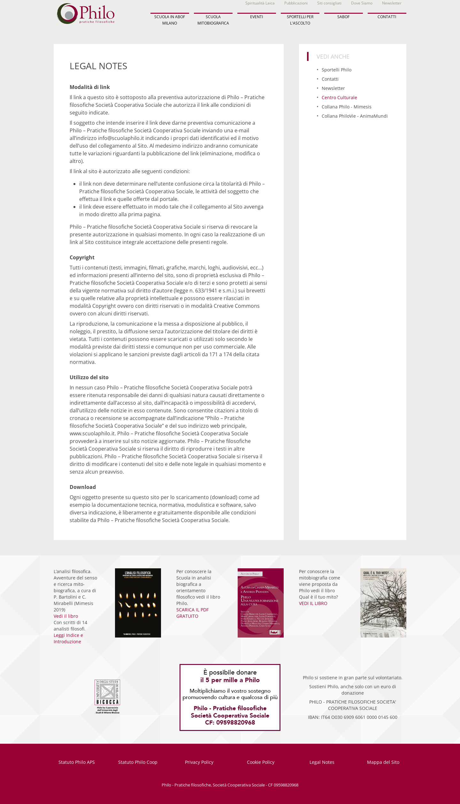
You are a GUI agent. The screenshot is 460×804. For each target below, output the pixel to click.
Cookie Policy (260, 762)
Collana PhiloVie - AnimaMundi (355, 116)
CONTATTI (387, 16)
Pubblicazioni (296, 3)
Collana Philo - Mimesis (347, 107)
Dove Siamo (361, 3)
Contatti (330, 79)
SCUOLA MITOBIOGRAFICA (213, 20)
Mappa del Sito (383, 762)
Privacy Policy (199, 762)
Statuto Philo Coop (137, 762)
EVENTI (256, 16)
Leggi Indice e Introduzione (68, 638)
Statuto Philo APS (76, 762)
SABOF (343, 16)
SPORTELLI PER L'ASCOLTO (300, 20)
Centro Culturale (339, 97)
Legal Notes (322, 762)
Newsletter (392, 3)
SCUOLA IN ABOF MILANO (169, 20)
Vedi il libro (66, 616)
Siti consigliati (329, 3)
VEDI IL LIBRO (313, 603)
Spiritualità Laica (260, 3)
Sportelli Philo (336, 70)
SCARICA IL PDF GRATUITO (192, 613)
